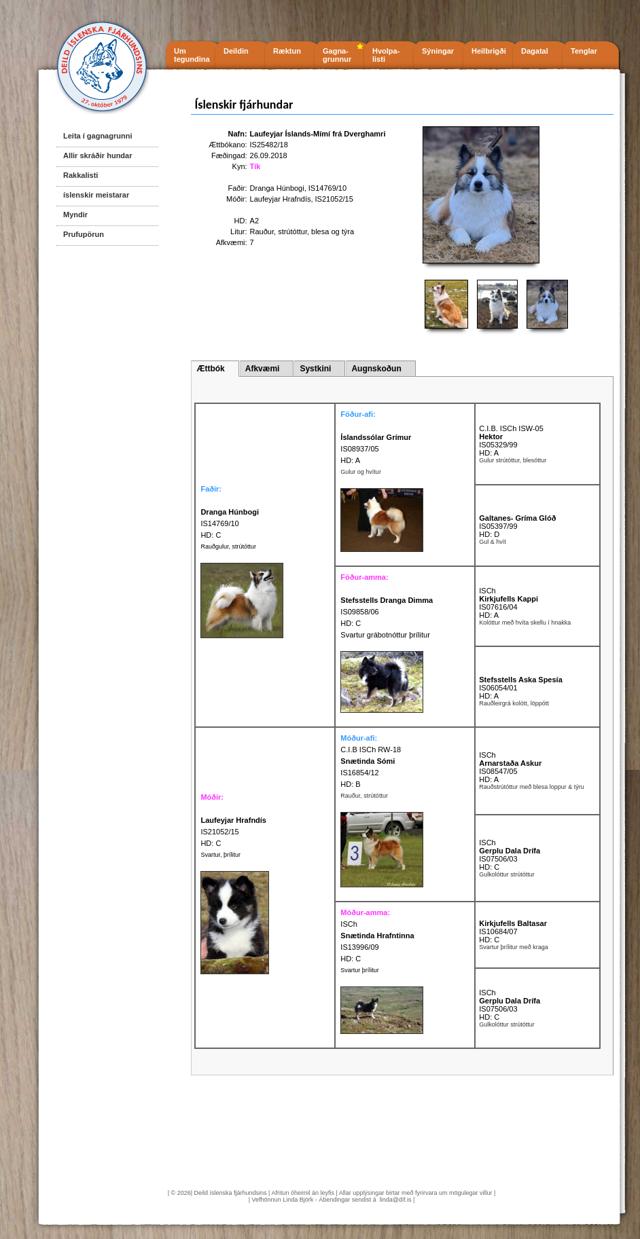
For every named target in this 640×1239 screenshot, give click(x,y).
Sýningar (438, 51)
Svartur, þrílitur (220, 854)
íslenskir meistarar (96, 195)
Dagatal (534, 51)
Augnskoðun (376, 368)
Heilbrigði (489, 51)
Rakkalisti (80, 175)
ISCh (487, 591)
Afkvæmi (262, 368)
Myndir (75, 214)
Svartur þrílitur (359, 970)
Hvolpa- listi (385, 55)
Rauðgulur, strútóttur (228, 546)
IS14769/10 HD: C (229, 523)
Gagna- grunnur (337, 55)
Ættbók (210, 368)
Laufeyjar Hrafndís (280, 199)
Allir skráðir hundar (97, 155)
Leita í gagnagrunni (97, 136)
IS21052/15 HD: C (233, 831)
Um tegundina (192, 55)
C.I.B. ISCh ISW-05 (511, 428)
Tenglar (584, 51)
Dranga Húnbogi (277, 188)
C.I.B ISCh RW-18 (370, 749)
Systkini (315, 368)
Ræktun (287, 51)
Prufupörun (83, 234)
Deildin (236, 51)
